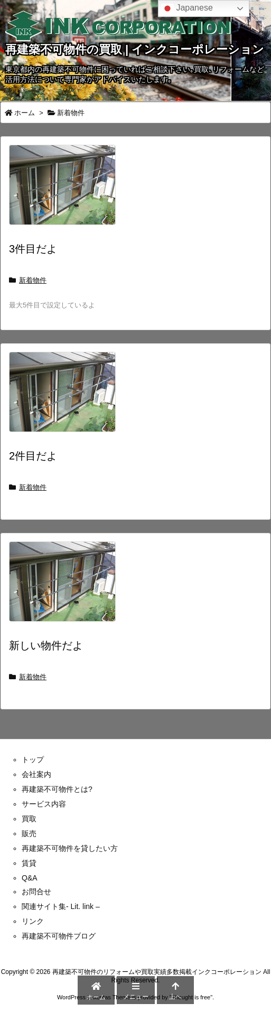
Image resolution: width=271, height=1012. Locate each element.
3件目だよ (33, 249)
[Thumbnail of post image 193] (66, 399)
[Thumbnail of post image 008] (66, 192)
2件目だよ (33, 456)
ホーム (24, 113)
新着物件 (32, 280)
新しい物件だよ (46, 645)
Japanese (187, 8)
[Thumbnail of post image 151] (66, 589)
